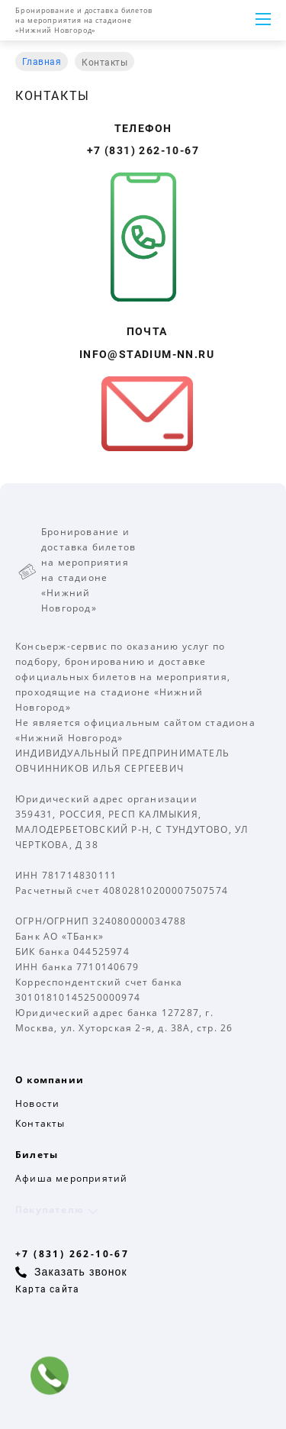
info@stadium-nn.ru (146, 354)
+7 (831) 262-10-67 (143, 150)
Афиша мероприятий (71, 1178)
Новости (37, 1103)
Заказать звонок (80, 1272)
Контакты (40, 1123)
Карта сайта (47, 1289)
